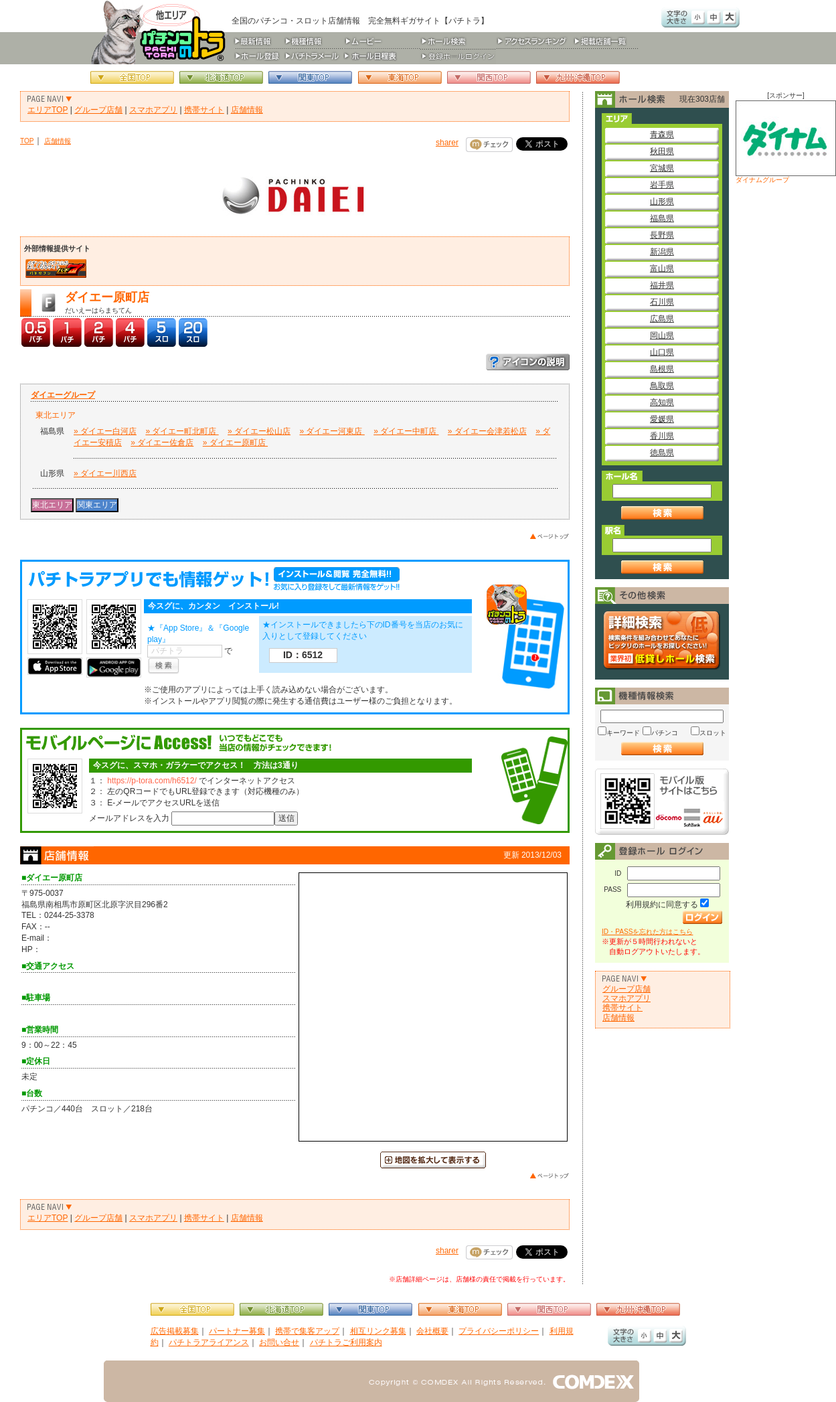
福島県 (662, 218)
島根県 (662, 369)
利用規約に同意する (662, 904)
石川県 (662, 302)
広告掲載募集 (175, 1331)
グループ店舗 (98, 109)
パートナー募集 (237, 1331)
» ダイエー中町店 (405, 431)
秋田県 (662, 151)
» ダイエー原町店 (235, 442)
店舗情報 (247, 109)
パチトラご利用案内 (346, 1342)
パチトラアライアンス (209, 1342)
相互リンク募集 (378, 1331)
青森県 (662, 134)
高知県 (662, 402)
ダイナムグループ (786, 141)
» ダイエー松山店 (259, 431)
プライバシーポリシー (498, 1331)
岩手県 (662, 184)
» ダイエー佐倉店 (162, 442)
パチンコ (664, 732)
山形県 (662, 201)
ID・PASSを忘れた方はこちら (647, 931)
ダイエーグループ (63, 395)
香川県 (662, 436)
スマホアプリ (153, 109)
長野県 (662, 235)
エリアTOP (47, 109)
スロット (712, 732)
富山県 (662, 268)
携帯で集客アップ (307, 1331)
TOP (27, 141)
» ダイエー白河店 (105, 431)
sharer (447, 142)
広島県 (662, 318)
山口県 (662, 352)
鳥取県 (662, 385)
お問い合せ (279, 1342)
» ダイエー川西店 (105, 473)
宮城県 (662, 168)
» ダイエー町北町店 (181, 431)
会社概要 (432, 1331)
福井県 (662, 285)
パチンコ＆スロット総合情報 (161, 32)
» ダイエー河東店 (331, 431)
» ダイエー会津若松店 (487, 431)
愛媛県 (662, 419)
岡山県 (662, 335)
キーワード (623, 732)
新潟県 (662, 251)
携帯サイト (204, 109)
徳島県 (662, 452)
